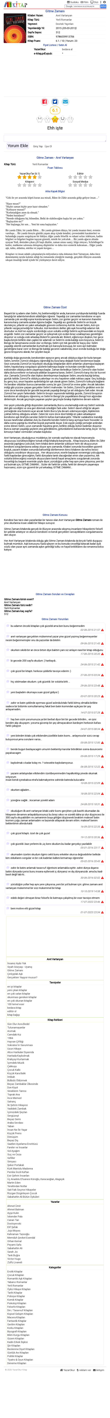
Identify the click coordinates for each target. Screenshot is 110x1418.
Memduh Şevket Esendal (21, 1237)
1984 (10, 1038)
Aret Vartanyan (64, 15)
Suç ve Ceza (14, 1154)
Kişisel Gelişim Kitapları (20, 1313)
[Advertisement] (55, 75)
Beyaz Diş (12, 1140)
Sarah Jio (12, 1251)
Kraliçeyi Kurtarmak (18, 1059)
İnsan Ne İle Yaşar (17, 1129)
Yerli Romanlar (64, 19)
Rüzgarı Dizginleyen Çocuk (22, 1193)
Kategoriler (55, 1267)
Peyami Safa (14, 1244)
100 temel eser (15, 1004)
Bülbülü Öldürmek (17, 1080)
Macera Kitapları (16, 1317)
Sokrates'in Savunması (20, 1045)
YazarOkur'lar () (29, 173)
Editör (80, 173)
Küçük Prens (14, 1133)
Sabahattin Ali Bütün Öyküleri (23, 1196)
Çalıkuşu (12, 1066)
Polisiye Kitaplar (16, 1296)
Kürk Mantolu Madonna (20, 1168)
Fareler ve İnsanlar (17, 1147)
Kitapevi (29, 181)
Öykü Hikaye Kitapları (19, 1289)
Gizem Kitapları (15, 1338)
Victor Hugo (14, 1258)
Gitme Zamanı (15, 970)
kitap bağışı (13, 1014)
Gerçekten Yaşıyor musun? (22, 977)
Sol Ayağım (13, 1150)
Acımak (11, 1031)
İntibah (11, 1076)
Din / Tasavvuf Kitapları (20, 1310)
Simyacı (11, 1161)
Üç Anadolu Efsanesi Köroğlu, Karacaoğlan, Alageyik (35, 1179)
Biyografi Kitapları (17, 1331)
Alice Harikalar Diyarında (20, 1052)
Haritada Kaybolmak (18, 1055)
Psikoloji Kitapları (16, 1303)
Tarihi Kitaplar (14, 1292)
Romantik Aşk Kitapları (19, 1278)
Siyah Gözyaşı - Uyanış (19, 966)
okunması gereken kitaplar (22, 997)
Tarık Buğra (13, 1255)
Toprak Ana (13, 1094)
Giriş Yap (38, 146)
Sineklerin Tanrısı (16, 1090)
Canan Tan (13, 1220)
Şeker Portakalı (15, 1165)
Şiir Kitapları (13, 1345)
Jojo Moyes (13, 1230)
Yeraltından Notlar (17, 1186)
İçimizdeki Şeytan (17, 1112)
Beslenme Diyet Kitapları (20, 1349)
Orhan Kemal (14, 1241)
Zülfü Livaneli (14, 1262)
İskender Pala (14, 1216)
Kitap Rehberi (55, 1019)
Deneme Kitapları (16, 1363)
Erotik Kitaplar (15, 1271)
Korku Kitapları (15, 1327)
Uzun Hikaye (14, 1048)
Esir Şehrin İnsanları (18, 1175)
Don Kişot (12, 1087)
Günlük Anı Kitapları (18, 1352)
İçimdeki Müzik (15, 1062)
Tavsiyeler (55, 982)
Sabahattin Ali (14, 1248)
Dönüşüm (12, 1136)
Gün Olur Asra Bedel (18, 1023)
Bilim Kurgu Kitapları (18, 1335)
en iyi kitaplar (14, 986)
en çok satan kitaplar (18, 993)
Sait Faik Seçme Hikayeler (21, 1189)
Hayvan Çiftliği (15, 1041)
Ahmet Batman (15, 1209)
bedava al (67, 49)
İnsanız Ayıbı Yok (16, 963)
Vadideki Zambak (16, 1108)
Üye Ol (48, 146)
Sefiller (11, 1157)
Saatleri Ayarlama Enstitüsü (22, 1143)
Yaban (10, 1126)
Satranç (11, 1101)
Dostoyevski (14, 1223)
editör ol (11, 1011)
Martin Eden (14, 1182)
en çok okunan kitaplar (19, 1000)
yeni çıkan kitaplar (17, 990)
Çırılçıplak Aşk (15, 973)
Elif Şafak (12, 1227)
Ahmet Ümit (14, 1205)
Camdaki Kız (14, 1034)
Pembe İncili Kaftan (18, 1172)
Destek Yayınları (64, 23)
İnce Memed (14, 1098)
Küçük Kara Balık (16, 1073)
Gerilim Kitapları (16, 1324)
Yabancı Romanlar (17, 1282)
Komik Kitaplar (15, 1299)
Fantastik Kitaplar (16, 1320)
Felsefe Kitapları (16, 1306)
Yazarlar (55, 1201)
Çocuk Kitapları (15, 1275)
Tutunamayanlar (16, 1027)
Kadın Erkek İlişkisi (17, 1342)
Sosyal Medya (80, 181)
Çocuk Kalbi (13, 1069)
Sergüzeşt (13, 1115)
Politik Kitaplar (15, 1356)
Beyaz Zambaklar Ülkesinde (22, 1083)
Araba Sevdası (15, 1122)
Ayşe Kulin (13, 1212)
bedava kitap (14, 1007)
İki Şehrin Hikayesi (17, 1105)
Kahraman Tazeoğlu (18, 1234)
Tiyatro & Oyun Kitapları (20, 1359)
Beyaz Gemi (14, 1119)
